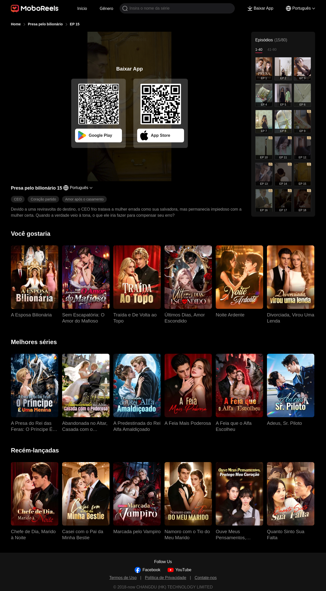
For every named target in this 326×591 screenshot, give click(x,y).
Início (82, 8)
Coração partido (43, 199)
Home (16, 24)
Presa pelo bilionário (45, 24)
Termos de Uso (123, 578)
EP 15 (75, 24)
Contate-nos (206, 578)
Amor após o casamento (84, 199)
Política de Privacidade (165, 578)
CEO (18, 199)
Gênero (106, 8)
